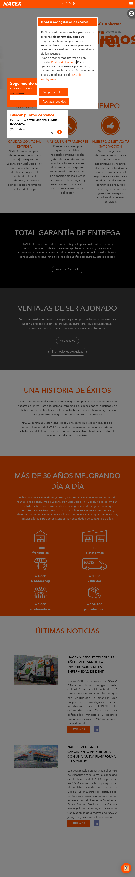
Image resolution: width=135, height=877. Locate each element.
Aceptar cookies (53, 92)
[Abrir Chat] (126, 868)
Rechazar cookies (54, 102)
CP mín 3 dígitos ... (18, 128)
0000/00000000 (17, 93)
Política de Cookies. (63, 62)
